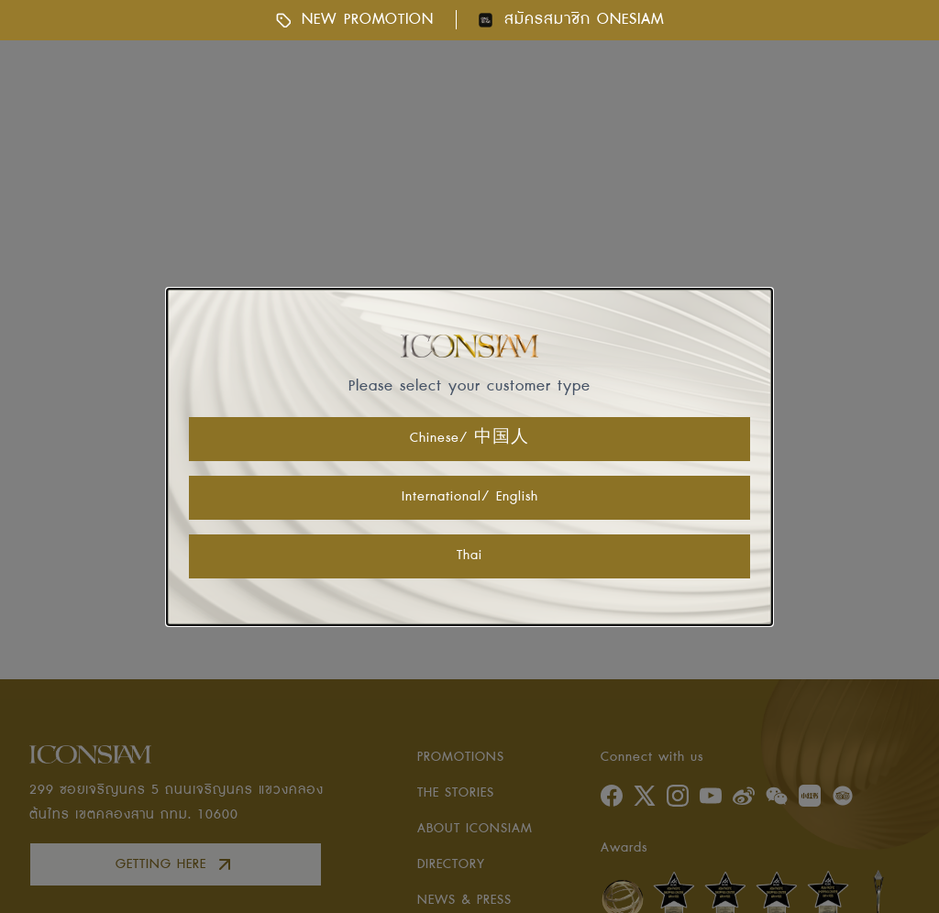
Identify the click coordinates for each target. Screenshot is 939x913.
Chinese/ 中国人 (469, 438)
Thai (469, 555)
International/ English (470, 497)
